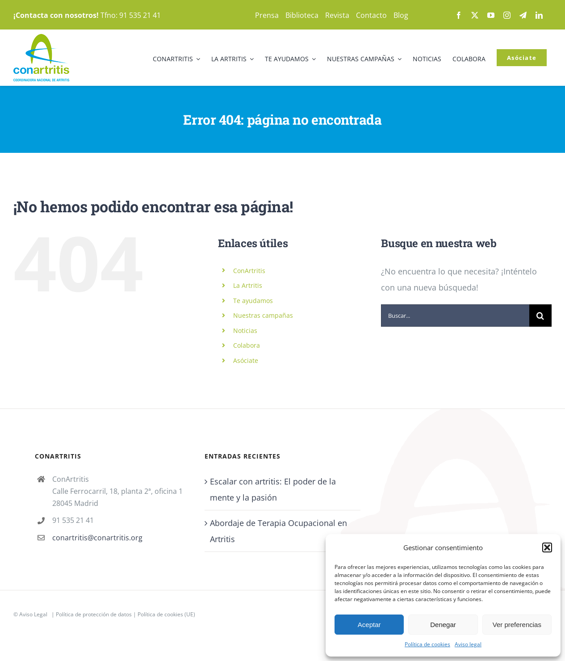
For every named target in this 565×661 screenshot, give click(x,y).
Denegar (443, 624)
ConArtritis (249, 270)
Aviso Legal (33, 614)
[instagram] (507, 15)
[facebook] (458, 15)
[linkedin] (539, 15)
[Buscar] (540, 315)
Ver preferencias (517, 624)
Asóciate (245, 360)
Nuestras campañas (263, 315)
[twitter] (474, 15)
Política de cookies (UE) (166, 614)
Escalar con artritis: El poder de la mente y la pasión (273, 489)
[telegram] (523, 15)
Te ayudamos (253, 300)
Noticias (245, 330)
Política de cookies (427, 644)
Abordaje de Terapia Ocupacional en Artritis (278, 531)
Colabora (246, 345)
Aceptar (369, 624)
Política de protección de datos (94, 614)
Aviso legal (468, 644)
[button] (547, 547)
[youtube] (490, 15)
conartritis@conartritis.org (97, 538)
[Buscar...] (455, 315)
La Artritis (247, 285)
